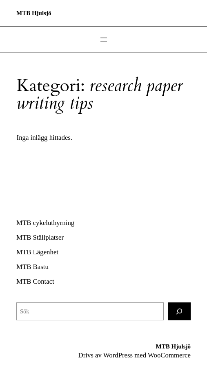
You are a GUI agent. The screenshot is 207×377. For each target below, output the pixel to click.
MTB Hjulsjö (33, 13)
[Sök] (179, 311)
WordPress (118, 355)
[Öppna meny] (104, 39)
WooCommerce (169, 355)
